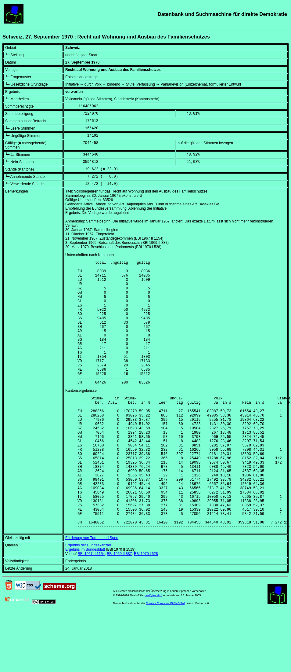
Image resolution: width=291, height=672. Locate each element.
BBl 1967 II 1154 (91, 609)
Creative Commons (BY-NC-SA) (165, 658)
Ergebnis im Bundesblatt (85, 604)
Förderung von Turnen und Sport (91, 593)
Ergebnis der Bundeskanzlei (88, 600)
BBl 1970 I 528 (146, 609)
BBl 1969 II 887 (119, 609)
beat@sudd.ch (153, 650)
